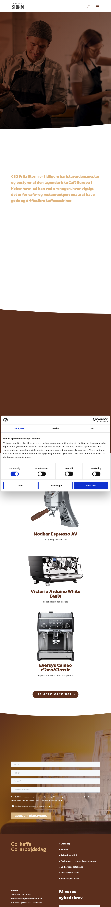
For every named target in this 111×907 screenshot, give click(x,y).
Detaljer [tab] (55, 428)
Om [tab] (92, 428)
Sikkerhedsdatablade (72, 782)
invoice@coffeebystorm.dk (31, 829)
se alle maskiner (55, 610)
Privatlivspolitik (69, 771)
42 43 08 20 (24, 810)
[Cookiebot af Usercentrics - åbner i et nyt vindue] (95, 420)
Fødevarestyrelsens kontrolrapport (79, 776)
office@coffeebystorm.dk (30, 814)
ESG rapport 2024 (70, 788)
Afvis (20, 485)
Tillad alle (91, 485)
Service (65, 765)
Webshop (65, 759)
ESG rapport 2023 (70, 794)
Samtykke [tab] (19, 428)
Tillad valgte (55, 485)
